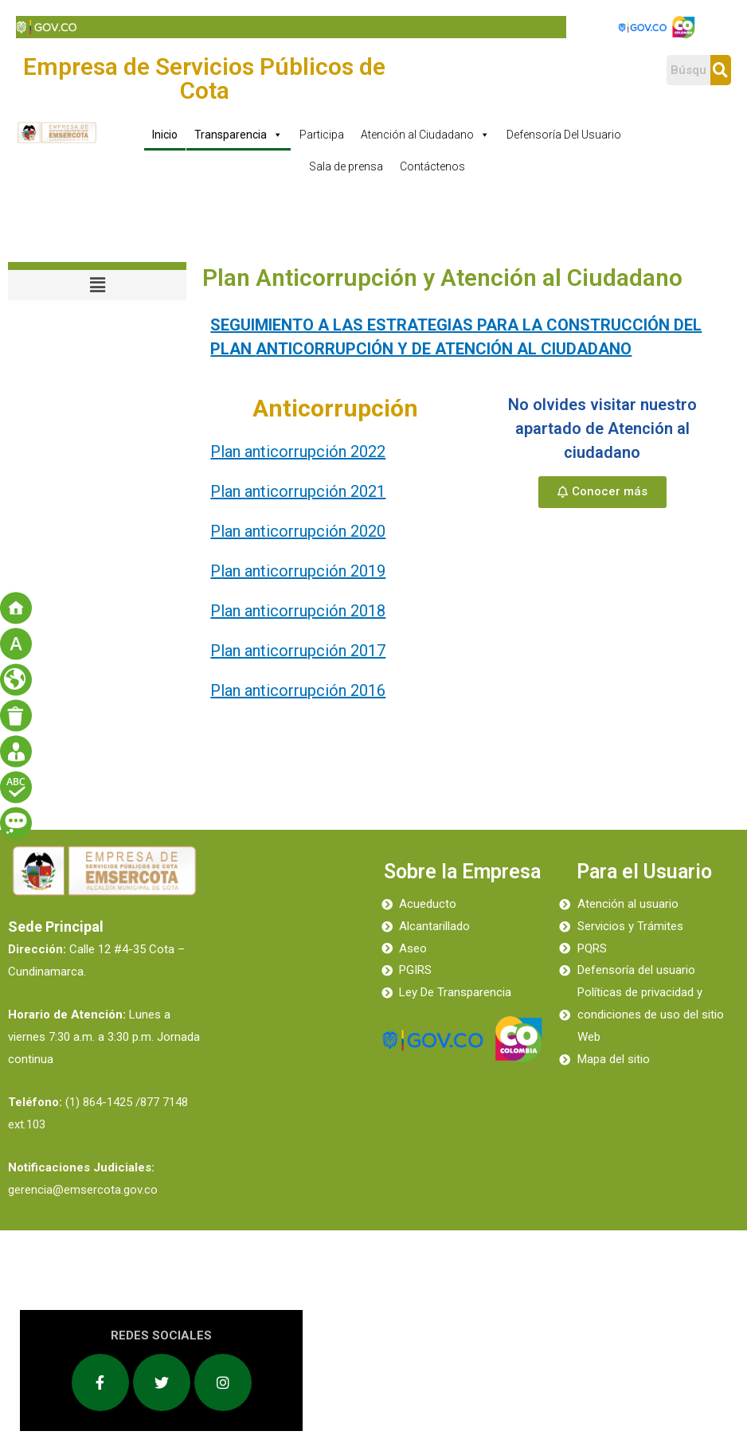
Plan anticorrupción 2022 (297, 451)
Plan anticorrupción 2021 (297, 491)
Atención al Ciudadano (425, 134)
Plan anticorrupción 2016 (297, 690)
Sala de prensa (346, 166)
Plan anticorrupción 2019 (297, 571)
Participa (321, 134)
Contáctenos (432, 166)
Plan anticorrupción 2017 (297, 650)
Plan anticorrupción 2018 (297, 610)
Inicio (165, 134)
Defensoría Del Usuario (563, 134)
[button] (602, 492)
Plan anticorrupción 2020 (297, 531)
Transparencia (238, 134)
